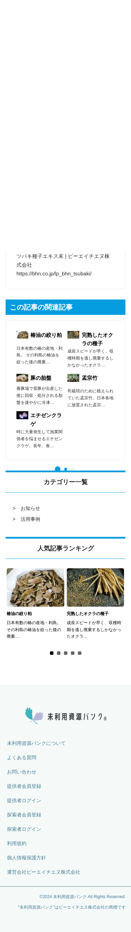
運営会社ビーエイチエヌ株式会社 (43, 872)
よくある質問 (21, 757)
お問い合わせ (21, 772)
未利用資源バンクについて (36, 743)
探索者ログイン (24, 829)
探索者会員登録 (24, 815)
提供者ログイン (24, 800)
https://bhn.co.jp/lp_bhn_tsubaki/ (54, 273)
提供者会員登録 (24, 786)
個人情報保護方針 (26, 857)
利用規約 (17, 843)
